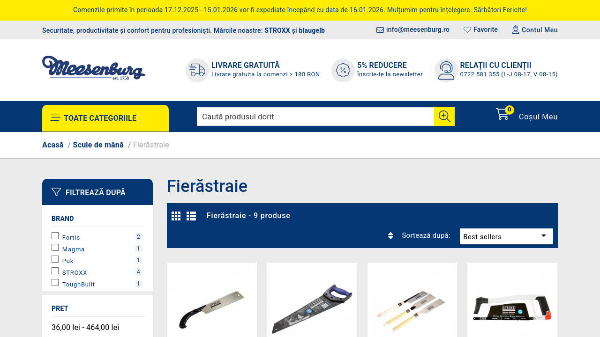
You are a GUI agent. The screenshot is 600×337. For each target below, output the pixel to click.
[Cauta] (444, 116)
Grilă (179, 219)
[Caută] (326, 116)
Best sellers (484, 215)
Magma (102, 248)
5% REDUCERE (382, 65)
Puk (102, 260)
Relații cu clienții (496, 65)
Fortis (102, 237)
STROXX (277, 30)
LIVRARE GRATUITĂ (245, 65)
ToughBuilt (102, 283)
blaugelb (312, 30)
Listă (193, 219)
